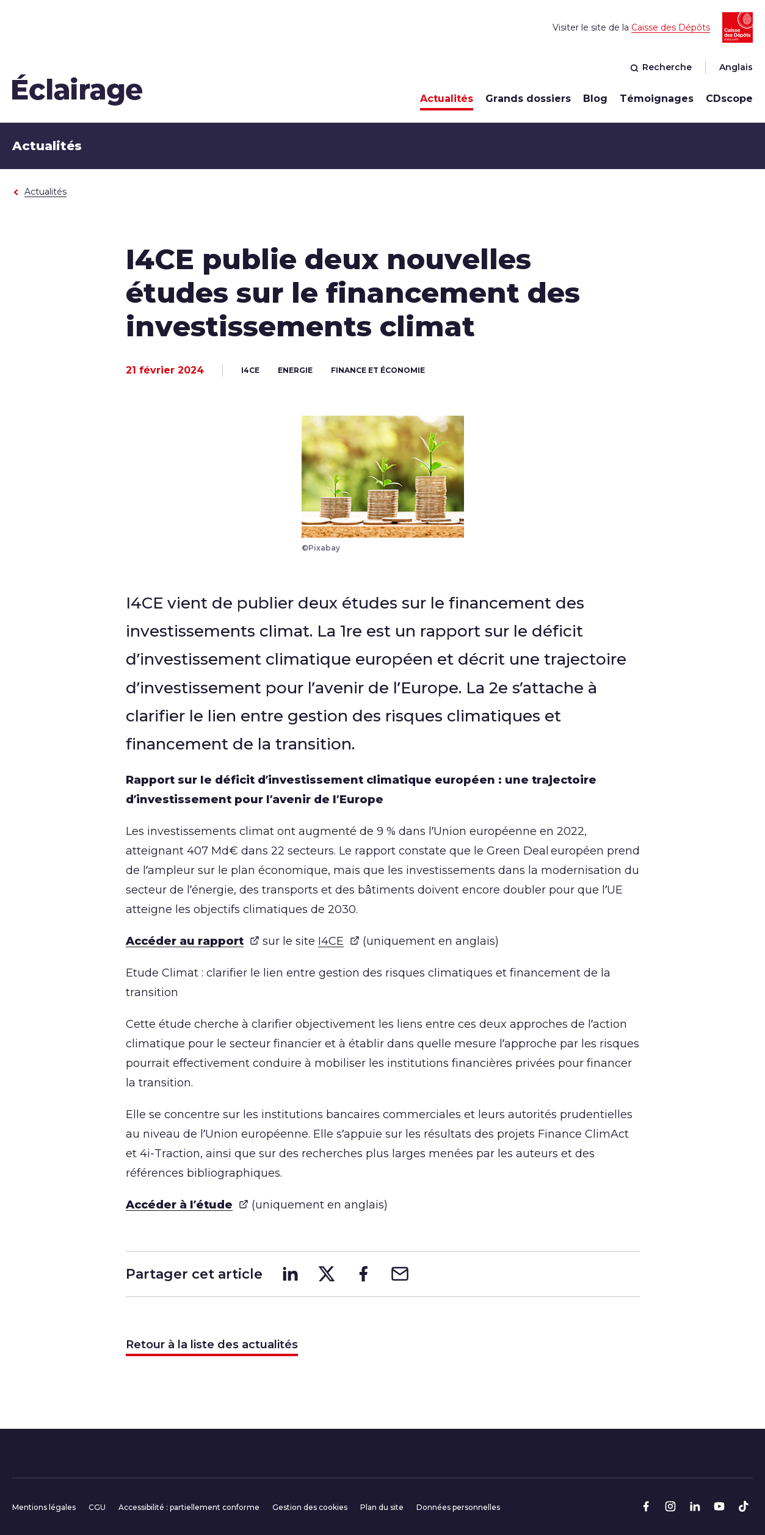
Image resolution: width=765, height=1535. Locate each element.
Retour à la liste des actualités (212, 1344)
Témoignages (657, 98)
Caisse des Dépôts (670, 27)
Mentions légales (44, 1507)
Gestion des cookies (309, 1507)
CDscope (729, 98)
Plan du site (382, 1507)
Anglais (736, 67)
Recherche (661, 67)
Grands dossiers (528, 98)
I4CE (339, 941)
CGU (97, 1507)
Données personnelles (458, 1507)
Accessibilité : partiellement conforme (188, 1507)
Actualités (446, 98)
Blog (595, 98)
